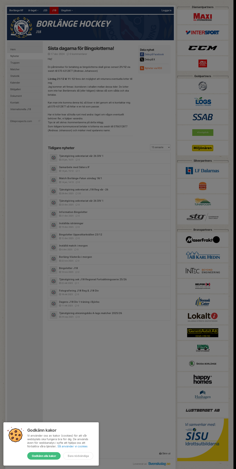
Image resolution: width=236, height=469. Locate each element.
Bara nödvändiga (78, 456)
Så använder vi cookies (72, 446)
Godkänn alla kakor (44, 456)
